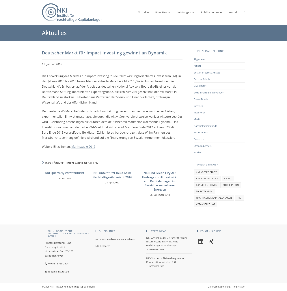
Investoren (200, 112)
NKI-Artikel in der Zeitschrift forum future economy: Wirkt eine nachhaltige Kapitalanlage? (166, 241)
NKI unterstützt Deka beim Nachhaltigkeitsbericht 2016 (112, 175)
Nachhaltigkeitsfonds (205, 126)
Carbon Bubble (202, 79)
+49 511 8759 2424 (58, 263)
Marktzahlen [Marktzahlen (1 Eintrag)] (204, 191)
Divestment (200, 85)
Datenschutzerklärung (219, 286)
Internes (198, 106)
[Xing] (211, 241)
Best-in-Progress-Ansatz (207, 72)
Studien (198, 152)
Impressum (239, 286)
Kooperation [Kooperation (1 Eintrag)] (231, 185)
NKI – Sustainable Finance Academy (115, 239)
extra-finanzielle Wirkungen (209, 92)
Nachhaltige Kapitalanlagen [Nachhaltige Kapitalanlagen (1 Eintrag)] (214, 197)
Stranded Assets (203, 146)
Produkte (199, 139)
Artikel (197, 65)
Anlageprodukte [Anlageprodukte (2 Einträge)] (206, 172)
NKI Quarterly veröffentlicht (64, 173)
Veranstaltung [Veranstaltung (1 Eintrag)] (205, 204)
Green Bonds (201, 99)
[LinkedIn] (200, 241)
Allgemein (199, 59)
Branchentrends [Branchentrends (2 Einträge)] (206, 185)
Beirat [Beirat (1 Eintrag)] (228, 178)
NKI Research (103, 246)
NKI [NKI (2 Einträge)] (239, 197)
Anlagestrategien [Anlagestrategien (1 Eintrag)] (207, 178)
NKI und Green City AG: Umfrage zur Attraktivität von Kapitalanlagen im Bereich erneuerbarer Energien (160, 181)
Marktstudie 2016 (83, 147)
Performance (201, 132)
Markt (197, 119)
